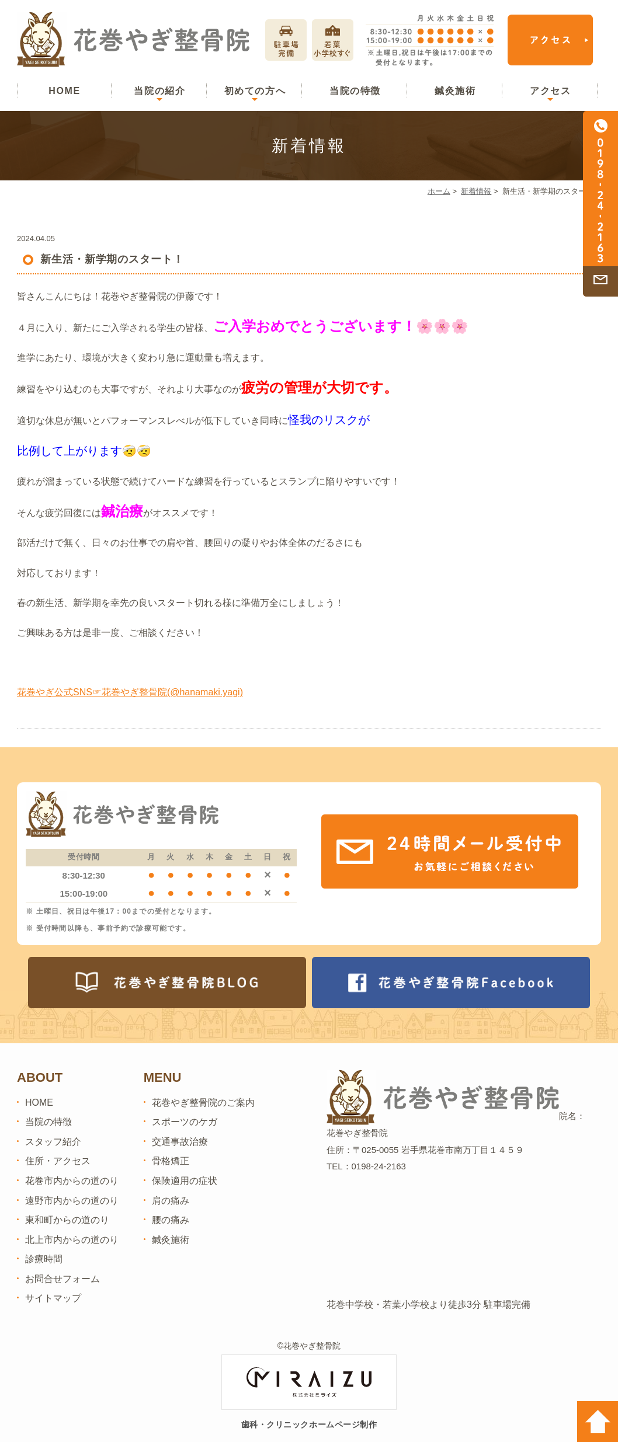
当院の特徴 (355, 91)
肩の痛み (170, 1201)
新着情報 (476, 191)
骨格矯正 (170, 1161)
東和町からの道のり (67, 1220)
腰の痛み (170, 1220)
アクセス (550, 91)
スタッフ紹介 (53, 1142)
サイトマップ (53, 1298)
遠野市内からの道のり (72, 1201)
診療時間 (44, 1259)
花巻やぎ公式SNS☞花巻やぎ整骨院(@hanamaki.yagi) (130, 692)
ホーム (439, 191)
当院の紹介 (159, 91)
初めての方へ (255, 91)
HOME (64, 91)
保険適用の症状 (184, 1181)
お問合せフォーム (62, 1279)
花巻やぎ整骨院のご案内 (203, 1102)
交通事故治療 (180, 1142)
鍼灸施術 (455, 91)
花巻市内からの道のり (72, 1181)
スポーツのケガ (184, 1122)
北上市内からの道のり (72, 1240)
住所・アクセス (58, 1161)
